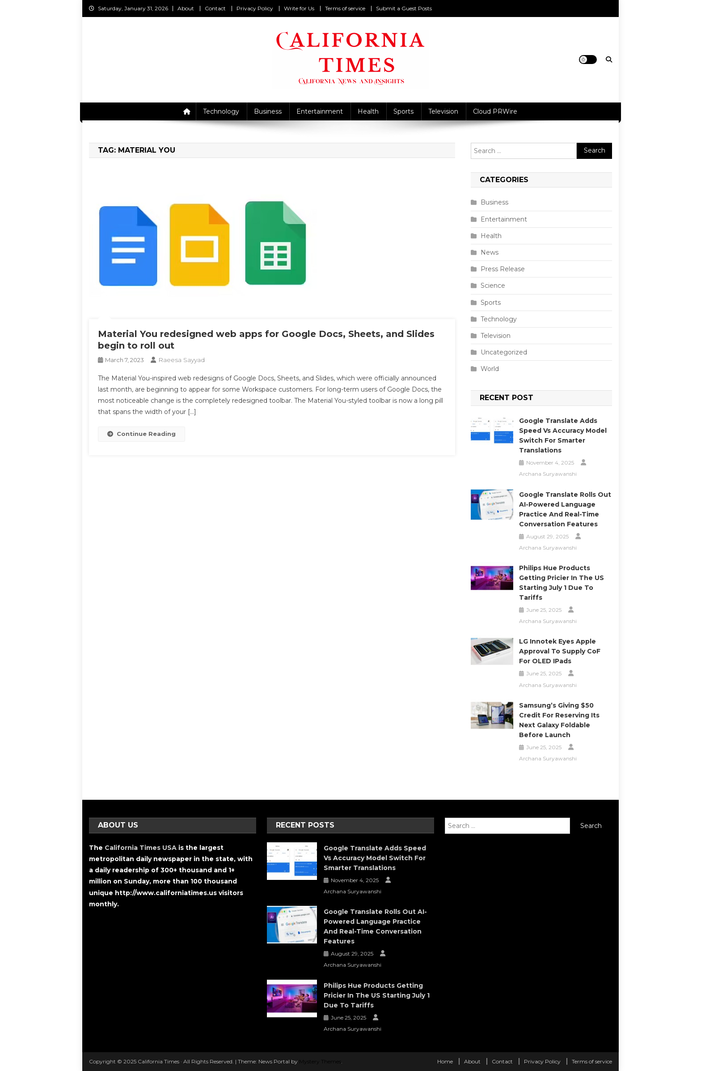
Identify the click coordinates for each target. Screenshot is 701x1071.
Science (493, 286)
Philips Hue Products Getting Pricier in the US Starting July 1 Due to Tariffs (561, 583)
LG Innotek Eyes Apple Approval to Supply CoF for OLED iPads (559, 651)
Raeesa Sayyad (181, 360)
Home (445, 1061)
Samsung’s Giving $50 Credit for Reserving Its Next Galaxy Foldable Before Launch (559, 720)
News (489, 252)
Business (268, 111)
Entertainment (319, 111)
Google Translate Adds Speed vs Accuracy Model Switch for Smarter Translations (563, 435)
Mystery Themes (320, 1061)
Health (368, 111)
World (490, 369)
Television (443, 111)
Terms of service (345, 8)
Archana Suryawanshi (548, 473)
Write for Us (299, 8)
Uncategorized (504, 352)
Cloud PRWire (495, 111)
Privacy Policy (254, 8)
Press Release (503, 269)
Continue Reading (141, 433)
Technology (221, 111)
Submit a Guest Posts (404, 8)
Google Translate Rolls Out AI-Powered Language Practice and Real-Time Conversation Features (565, 509)
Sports (403, 111)
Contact (215, 8)
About (185, 8)
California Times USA (141, 848)
